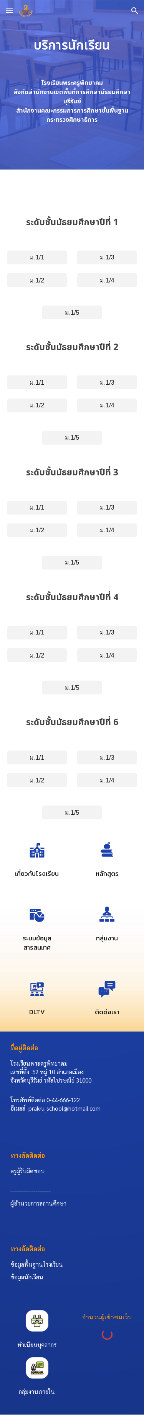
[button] (9, 10)
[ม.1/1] (37, 257)
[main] (72, 45)
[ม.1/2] (37, 280)
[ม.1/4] (107, 280)
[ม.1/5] (72, 313)
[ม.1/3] (107, 257)
